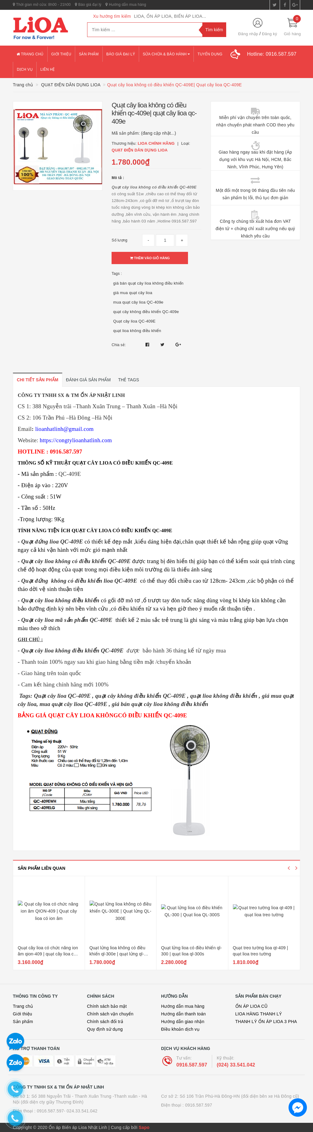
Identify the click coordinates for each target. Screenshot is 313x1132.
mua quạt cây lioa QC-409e (138, 302)
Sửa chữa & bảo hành (166, 54)
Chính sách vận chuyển (110, 1013)
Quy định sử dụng (105, 1029)
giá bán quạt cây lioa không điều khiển (148, 283)
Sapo (144, 1127)
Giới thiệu (61, 54)
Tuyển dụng (209, 54)
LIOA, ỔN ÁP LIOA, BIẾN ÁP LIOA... (170, 16)
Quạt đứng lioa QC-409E (52, 541)
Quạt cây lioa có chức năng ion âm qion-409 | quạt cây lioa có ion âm (48, 953)
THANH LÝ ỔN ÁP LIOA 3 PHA (266, 1021)
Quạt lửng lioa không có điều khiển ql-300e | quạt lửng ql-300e (117, 953)
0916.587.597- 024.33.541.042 (67, 1110)
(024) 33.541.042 (236, 1064)
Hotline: (271, 54)
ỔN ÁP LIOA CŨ (251, 1006)
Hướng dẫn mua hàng (125, 4)
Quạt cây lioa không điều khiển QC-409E (72, 650)
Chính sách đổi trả (105, 1021)
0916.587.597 (191, 1064)
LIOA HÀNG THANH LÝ (258, 1013)
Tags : (117, 273)
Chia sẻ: (119, 345)
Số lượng (119, 240)
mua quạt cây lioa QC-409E (73, 704)
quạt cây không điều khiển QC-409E (141, 696)
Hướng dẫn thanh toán (183, 1013)
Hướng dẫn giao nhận (182, 1021)
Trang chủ (30, 54)
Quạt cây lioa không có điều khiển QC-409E (76, 561)
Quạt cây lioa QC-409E (134, 321)
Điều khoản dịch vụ (180, 1029)
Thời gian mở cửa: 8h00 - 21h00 (42, 4)
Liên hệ (47, 69)
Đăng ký (269, 34)
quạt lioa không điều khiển (137, 330)
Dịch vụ (25, 69)
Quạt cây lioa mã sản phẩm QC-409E (66, 620)
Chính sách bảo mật (107, 1006)
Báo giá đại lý (88, 4)
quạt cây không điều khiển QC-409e (146, 311)
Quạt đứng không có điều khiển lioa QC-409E (79, 580)
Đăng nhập (248, 34)
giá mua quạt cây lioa (132, 292)
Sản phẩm (89, 54)
